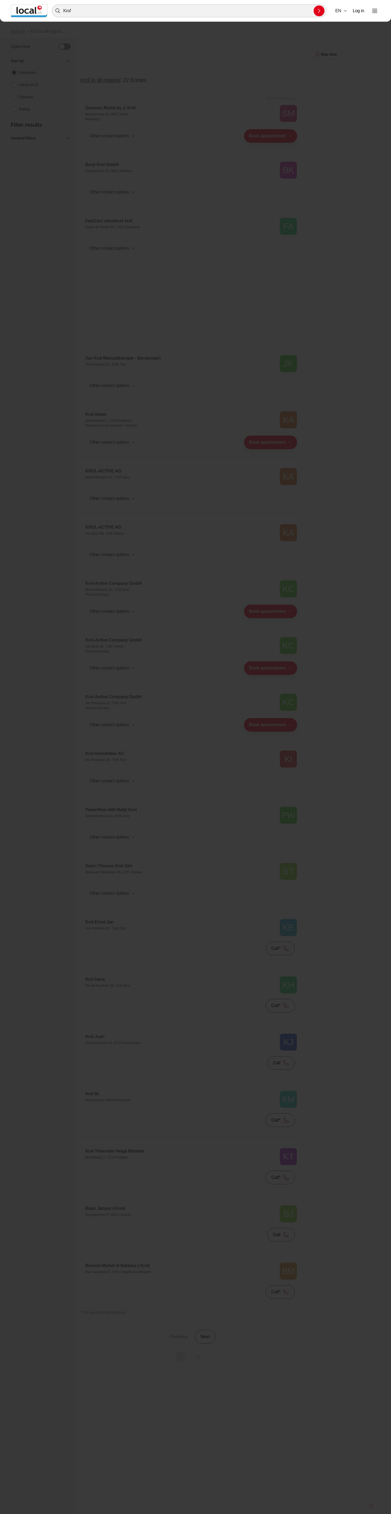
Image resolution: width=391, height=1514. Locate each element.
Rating (24, 109)
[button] (341, 11)
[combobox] (189, 10)
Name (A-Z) (28, 84)
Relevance (27, 72)
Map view (191, 1366)
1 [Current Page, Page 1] (181, 1356)
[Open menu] (374, 10)
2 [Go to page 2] (198, 1356)
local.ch (18, 31)
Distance (26, 97)
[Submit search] (319, 10)
